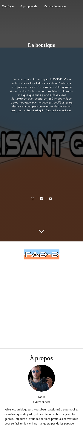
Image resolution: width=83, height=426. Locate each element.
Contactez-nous (55, 6)
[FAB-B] (41, 254)
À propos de (28, 6)
